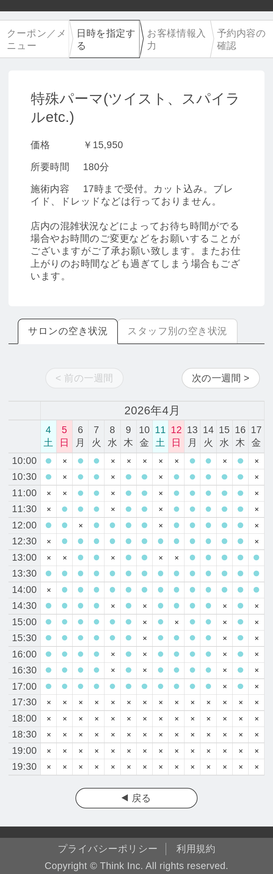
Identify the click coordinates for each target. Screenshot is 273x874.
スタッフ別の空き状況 (177, 331)
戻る (142, 798)
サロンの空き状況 (68, 331)
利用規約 (195, 849)
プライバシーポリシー (108, 849)
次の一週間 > (221, 378)
